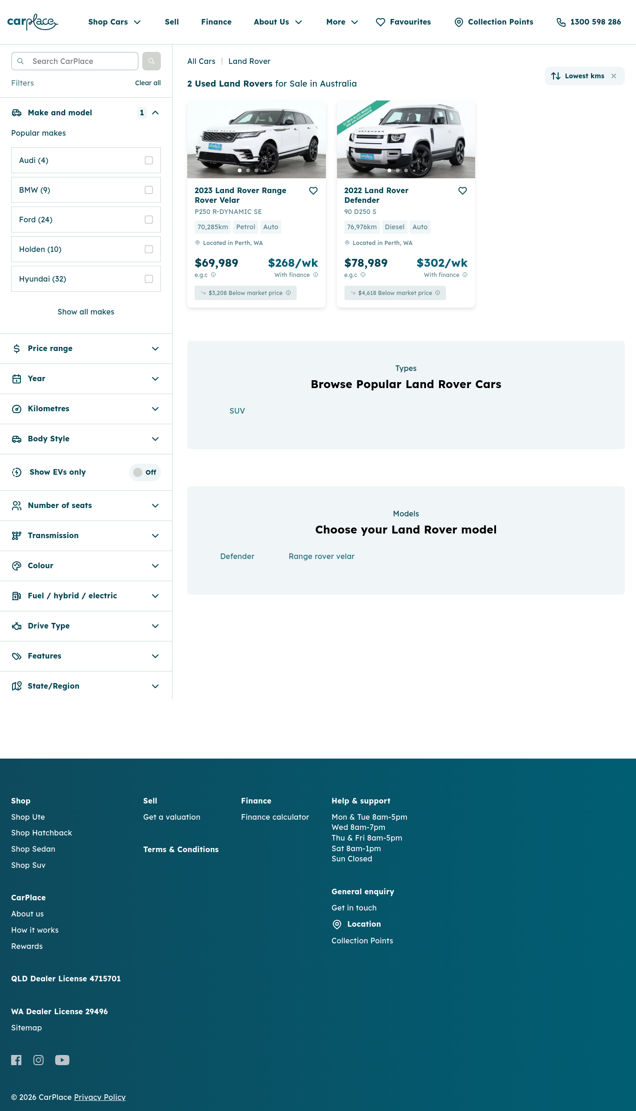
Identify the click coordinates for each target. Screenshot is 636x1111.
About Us (279, 22)
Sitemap (26, 1027)
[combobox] (75, 61)
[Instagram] (38, 1060)
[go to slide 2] (248, 170)
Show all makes (85, 311)
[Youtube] (62, 1060)
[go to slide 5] (273, 170)
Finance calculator (275, 817)
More (343, 22)
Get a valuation (171, 817)
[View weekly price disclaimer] (315, 274)
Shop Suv (28, 865)
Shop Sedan (33, 849)
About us (27, 913)
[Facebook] (16, 1060)
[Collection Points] (493, 22)
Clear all (148, 83)
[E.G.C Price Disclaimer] (213, 274)
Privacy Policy (100, 1097)
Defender (237, 556)
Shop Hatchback (41, 832)
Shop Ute (28, 817)
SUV (237, 410)
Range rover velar (322, 556)
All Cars (201, 61)
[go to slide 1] (239, 170)
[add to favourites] (313, 190)
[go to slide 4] (264, 170)
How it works (35, 930)
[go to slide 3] (256, 170)
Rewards (27, 946)
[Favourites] (403, 22)
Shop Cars (115, 22)
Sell (172, 21)
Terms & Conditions (181, 849)
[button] (151, 61)
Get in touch (353, 907)
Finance (216, 21)
